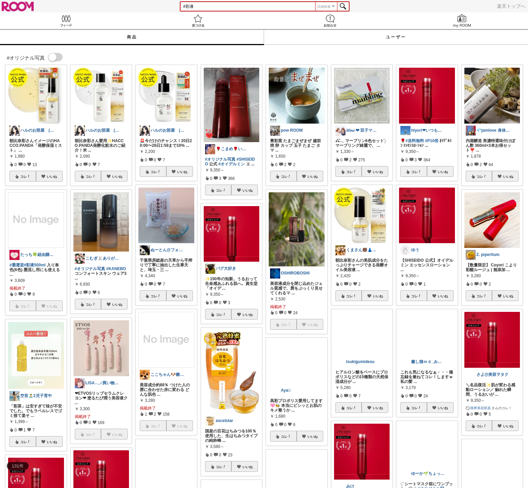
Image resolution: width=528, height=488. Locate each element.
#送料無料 (414, 140)
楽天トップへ (511, 6)
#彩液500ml (35, 265)
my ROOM (462, 20)
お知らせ (330, 20)
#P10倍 (431, 140)
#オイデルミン (232, 164)
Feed (66, 20)
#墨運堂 (16, 265)
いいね (52, 176)
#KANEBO (116, 268)
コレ (25, 176)
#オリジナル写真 (90, 268)
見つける (198, 20)
